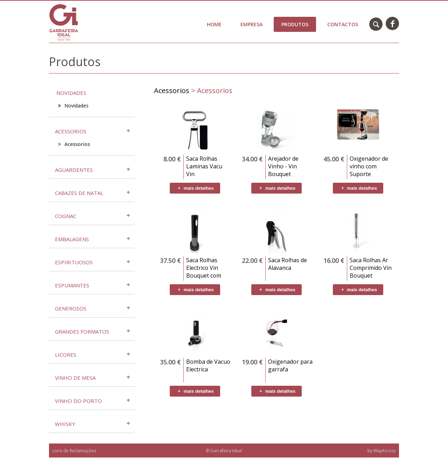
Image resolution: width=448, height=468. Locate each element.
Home (214, 24)
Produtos (294, 24)
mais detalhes (195, 188)
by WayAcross (382, 451)
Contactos (342, 24)
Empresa (251, 24)
